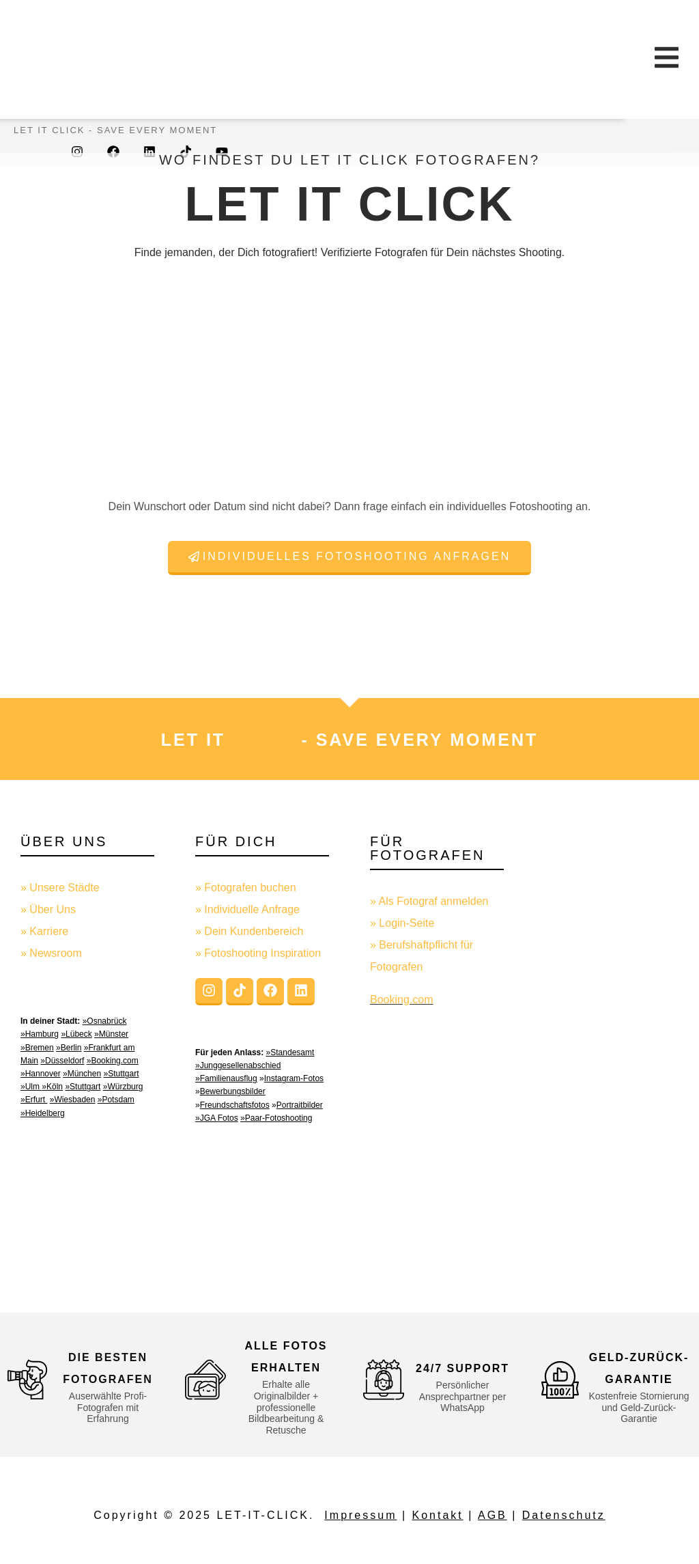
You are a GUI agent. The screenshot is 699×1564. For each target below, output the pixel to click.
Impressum (360, 1515)
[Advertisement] (612, 1053)
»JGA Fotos (216, 1118)
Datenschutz (563, 1515)
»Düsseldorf (62, 1060)
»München (82, 1073)
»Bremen (37, 1047)
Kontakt (437, 1515)
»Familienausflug (226, 1078)
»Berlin (68, 1047)
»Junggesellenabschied (238, 1065)
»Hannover (40, 1073)
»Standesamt (290, 1052)
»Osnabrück (105, 1021)
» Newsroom (51, 953)
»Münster (111, 1034)
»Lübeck (76, 1034)
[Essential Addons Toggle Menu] (666, 59)
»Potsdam (116, 1099)
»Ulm (31, 1086)
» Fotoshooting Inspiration (258, 953)
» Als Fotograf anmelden (429, 901)
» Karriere (44, 931)
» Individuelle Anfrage (247, 909)
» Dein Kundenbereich (249, 931)
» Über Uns (48, 909)
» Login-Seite (402, 923)
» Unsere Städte (60, 887)
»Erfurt (33, 1099)
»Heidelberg (42, 1113)
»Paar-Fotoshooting (276, 1118)
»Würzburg (123, 1086)
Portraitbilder (299, 1105)
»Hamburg (39, 1034)
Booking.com (401, 999)
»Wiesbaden (73, 1099)
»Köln (52, 1086)
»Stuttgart (121, 1073)
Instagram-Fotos (294, 1078)
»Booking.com (113, 1060)
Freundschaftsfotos (235, 1105)
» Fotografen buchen (245, 887)
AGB (492, 1515)
